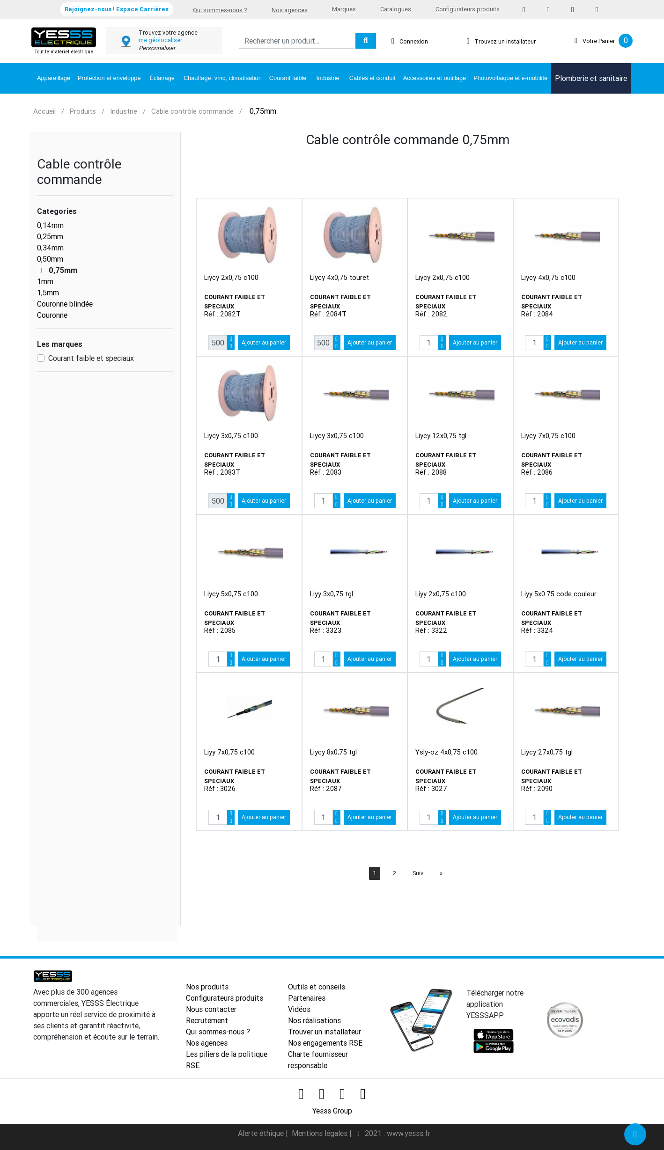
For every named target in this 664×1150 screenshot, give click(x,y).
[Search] (296, 41)
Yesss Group (332, 1110)
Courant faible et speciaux (91, 358)
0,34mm (50, 247)
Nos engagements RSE (325, 1042)
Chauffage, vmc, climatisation (223, 77)
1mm (45, 281)
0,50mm (50, 259)
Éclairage (162, 77)
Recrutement (207, 1020)
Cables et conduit (372, 77)
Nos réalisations (314, 1020)
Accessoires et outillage (434, 77)
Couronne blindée (65, 303)
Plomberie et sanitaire (591, 78)
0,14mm (50, 225)
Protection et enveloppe (109, 77)
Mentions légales (320, 1133)
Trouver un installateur (324, 1031)
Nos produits (207, 986)
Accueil (44, 111)
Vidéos (299, 1009)
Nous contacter (211, 1009)
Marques (344, 9)
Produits (83, 111)
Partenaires (306, 998)
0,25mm (50, 236)
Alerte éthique (262, 1133)
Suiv (418, 873)
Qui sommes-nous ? (220, 10)
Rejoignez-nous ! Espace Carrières (117, 9)
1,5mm (48, 292)
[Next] (441, 873)
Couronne (52, 315)
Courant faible (288, 77)
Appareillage (53, 77)
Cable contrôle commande (192, 111)
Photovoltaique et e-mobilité (510, 77)
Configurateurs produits (467, 9)
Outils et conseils (316, 986)
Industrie (328, 77)
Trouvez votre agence (168, 32)
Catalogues (395, 9)
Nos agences (290, 10)
